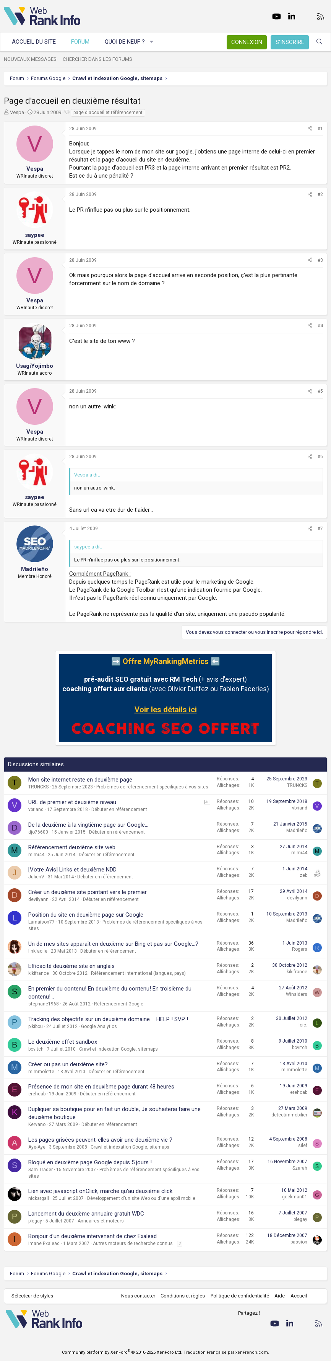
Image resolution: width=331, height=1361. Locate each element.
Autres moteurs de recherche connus (133, 1243)
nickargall (38, 1198)
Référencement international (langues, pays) (138, 973)
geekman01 (294, 1196)
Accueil (298, 1296)
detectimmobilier (289, 1115)
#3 (320, 260)
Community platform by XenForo (122, 1352)
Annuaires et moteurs (101, 1221)
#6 (320, 456)
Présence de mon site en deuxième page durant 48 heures (101, 1086)
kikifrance (38, 973)
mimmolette (41, 1071)
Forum (80, 41)
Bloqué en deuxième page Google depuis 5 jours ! (90, 1162)
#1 (320, 128)
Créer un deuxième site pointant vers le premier (87, 892)
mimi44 (36, 854)
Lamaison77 (41, 922)
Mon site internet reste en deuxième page (80, 779)
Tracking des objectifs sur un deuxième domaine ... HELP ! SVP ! (108, 1019)
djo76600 (38, 832)
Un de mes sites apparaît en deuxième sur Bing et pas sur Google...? (113, 943)
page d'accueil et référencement (108, 112)
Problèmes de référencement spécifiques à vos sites (152, 787)
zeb (303, 875)
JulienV (36, 877)
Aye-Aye (36, 1147)
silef (302, 1145)
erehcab (36, 1094)
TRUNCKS (38, 787)
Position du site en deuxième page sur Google (85, 914)
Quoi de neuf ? (125, 41)
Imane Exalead (44, 1243)
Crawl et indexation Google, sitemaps (118, 1049)
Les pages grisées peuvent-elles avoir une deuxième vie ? (100, 1139)
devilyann (38, 899)
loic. (303, 1025)
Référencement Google (118, 1004)
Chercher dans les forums (97, 59)
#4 (320, 325)
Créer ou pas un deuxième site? (68, 1064)
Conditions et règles (183, 1296)
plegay (35, 1221)
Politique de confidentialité (240, 1296)
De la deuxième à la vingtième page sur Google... (88, 824)
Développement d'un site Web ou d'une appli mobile (141, 1198)
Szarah (299, 1168)
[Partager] (310, 128)
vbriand (36, 809)
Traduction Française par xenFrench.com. (226, 1352)
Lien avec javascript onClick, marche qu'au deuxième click (100, 1191)
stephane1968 (43, 1004)
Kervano (36, 1124)
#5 (320, 391)
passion (298, 1242)
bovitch (36, 1049)
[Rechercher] (319, 42)
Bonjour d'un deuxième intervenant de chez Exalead (92, 1236)
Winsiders (296, 994)
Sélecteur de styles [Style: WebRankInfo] (32, 1296)
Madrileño (296, 830)
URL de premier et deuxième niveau (72, 802)
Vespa (17, 112)
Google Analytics (99, 1026)
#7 (320, 528)
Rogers (299, 949)
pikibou (35, 1026)
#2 (320, 194)
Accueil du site (34, 41)
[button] (152, 42)
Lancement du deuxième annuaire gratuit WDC (86, 1213)
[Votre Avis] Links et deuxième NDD (72, 869)
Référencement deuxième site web (71, 847)
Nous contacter (138, 1296)
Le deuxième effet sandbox (62, 1041)
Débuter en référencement (119, 809)
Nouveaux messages (30, 59)
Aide (279, 1296)
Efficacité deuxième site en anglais (71, 966)
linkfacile (37, 951)
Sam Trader (40, 1169)
